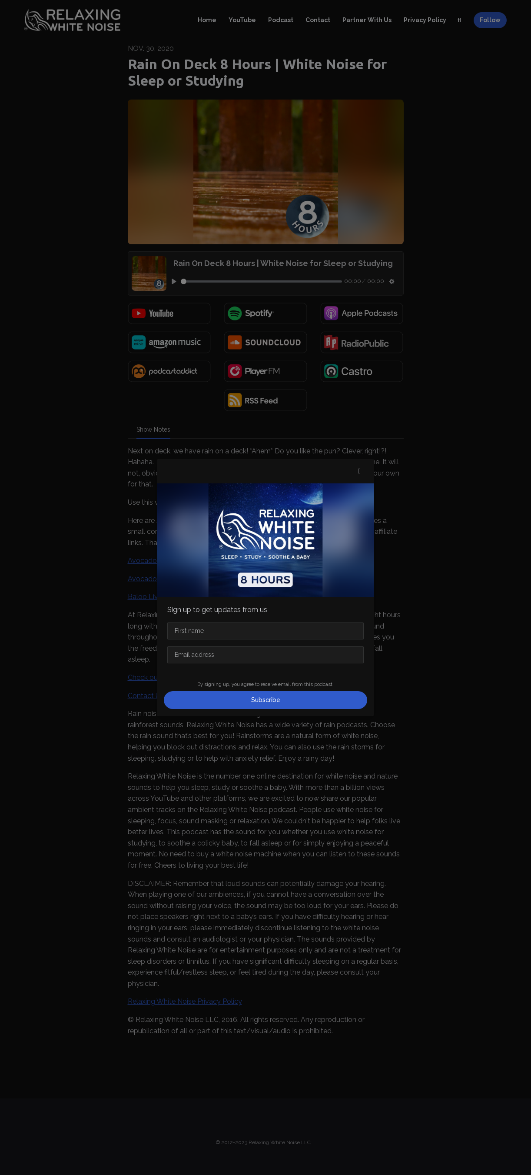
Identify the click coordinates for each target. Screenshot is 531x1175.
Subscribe (265, 699)
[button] (359, 471)
